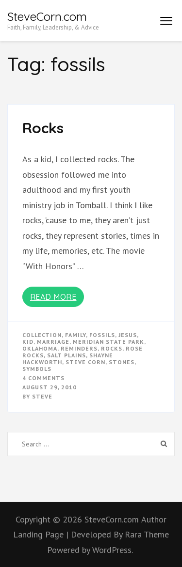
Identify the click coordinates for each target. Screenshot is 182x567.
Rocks (43, 128)
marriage (53, 341)
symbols (36, 368)
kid (27, 341)
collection (42, 334)
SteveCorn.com (47, 16)
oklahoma (39, 348)
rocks (111, 348)
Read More (53, 297)
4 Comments (43, 378)
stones (121, 362)
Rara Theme (147, 534)
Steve (42, 396)
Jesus (127, 334)
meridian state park (108, 341)
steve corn (85, 362)
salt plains (66, 355)
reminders (79, 348)
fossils (102, 334)
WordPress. (112, 549)
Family (75, 334)
